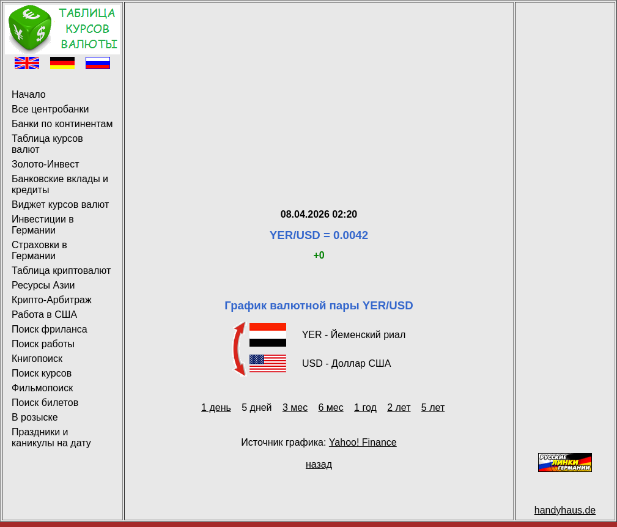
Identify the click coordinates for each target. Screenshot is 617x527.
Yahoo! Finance (363, 442)
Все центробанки (50, 109)
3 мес (295, 407)
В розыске (35, 417)
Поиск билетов (45, 402)
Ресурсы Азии (43, 285)
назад (319, 464)
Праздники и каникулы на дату (51, 437)
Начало (29, 94)
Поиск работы (43, 344)
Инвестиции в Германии (43, 224)
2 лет (398, 407)
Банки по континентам (62, 124)
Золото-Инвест (45, 164)
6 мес (330, 407)
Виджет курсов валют (60, 204)
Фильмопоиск (42, 388)
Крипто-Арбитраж (52, 300)
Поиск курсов (42, 373)
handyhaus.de (565, 510)
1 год (365, 407)
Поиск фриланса (49, 329)
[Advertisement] (319, 90)
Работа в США (44, 314)
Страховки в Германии (39, 250)
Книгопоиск (37, 358)
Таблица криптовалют (61, 270)
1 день (216, 407)
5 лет (433, 407)
